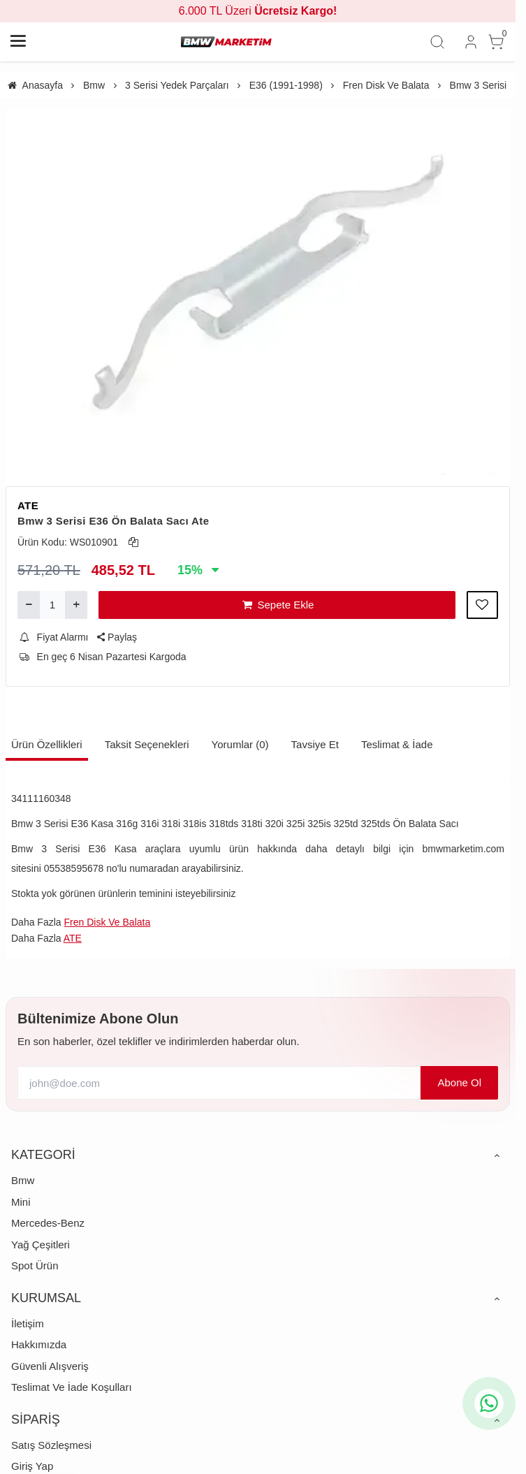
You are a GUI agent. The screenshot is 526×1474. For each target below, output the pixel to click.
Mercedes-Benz (48, 1223)
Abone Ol (459, 1082)
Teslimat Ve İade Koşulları (71, 1387)
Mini (21, 1202)
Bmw (22, 1180)
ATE (27, 505)
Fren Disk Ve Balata (107, 922)
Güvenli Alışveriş (50, 1366)
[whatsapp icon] (489, 1403)
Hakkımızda (38, 1344)
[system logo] (226, 42)
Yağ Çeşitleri (40, 1244)
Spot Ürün (35, 1265)
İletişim (27, 1323)
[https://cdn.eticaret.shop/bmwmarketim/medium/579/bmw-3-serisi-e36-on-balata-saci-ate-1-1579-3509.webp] (258, 292)
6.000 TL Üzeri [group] (258, 11)
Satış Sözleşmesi (51, 1445)
